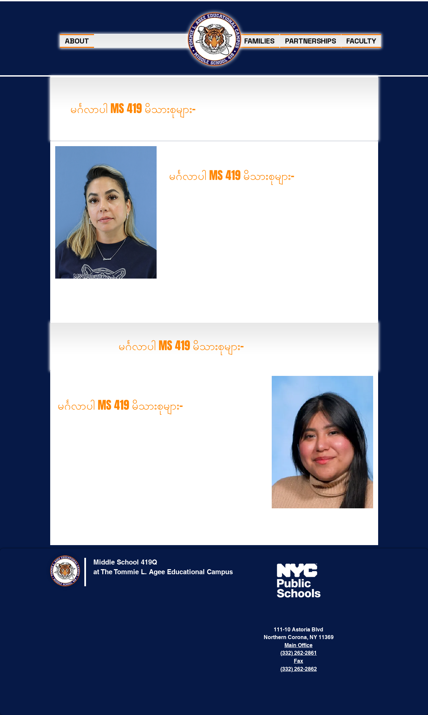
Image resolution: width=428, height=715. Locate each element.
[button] (259, 41)
